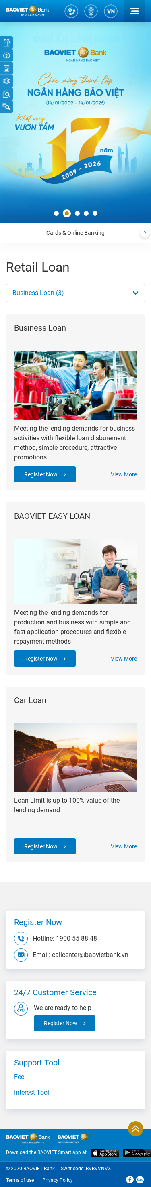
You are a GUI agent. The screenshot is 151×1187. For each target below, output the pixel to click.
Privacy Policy (57, 1180)
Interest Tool (31, 1092)
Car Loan (30, 700)
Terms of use (20, 1180)
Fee (19, 1077)
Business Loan (40, 328)
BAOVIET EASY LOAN (52, 516)
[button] (56, 214)
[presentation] (145, 233)
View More (124, 474)
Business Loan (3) (38, 293)
